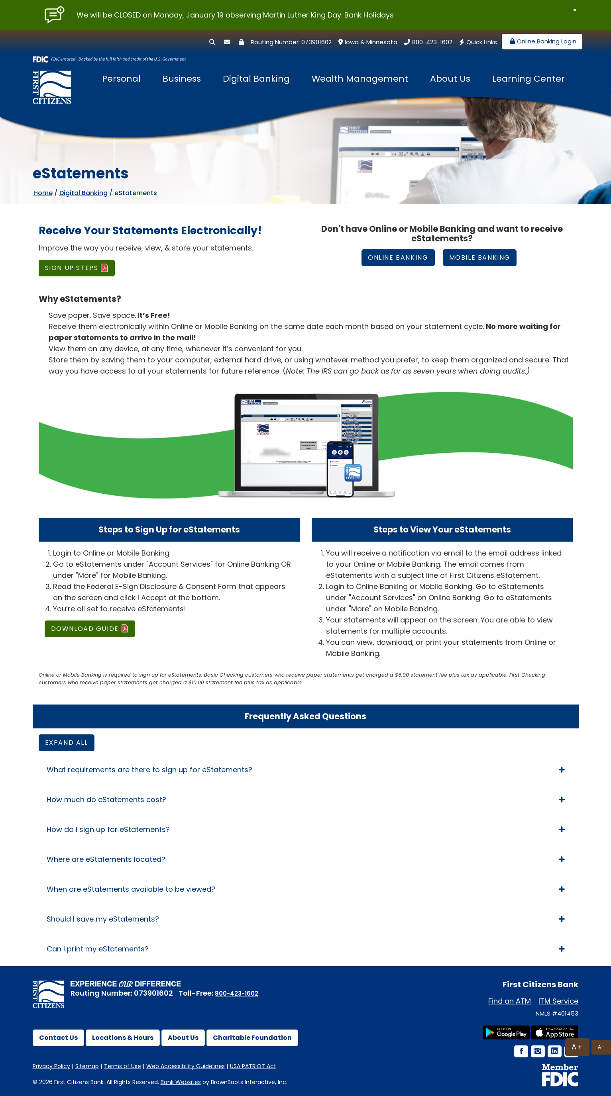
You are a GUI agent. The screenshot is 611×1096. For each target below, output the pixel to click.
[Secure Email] (227, 42)
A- (601, 1046)
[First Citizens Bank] (55, 80)
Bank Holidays (369, 15)
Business (182, 78)
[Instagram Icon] (537, 1052)
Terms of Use (122, 1066)
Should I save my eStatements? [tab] (306, 919)
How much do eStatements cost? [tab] (306, 799)
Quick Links (477, 42)
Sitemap (87, 1066)
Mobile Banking (479, 257)
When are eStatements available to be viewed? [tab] (306, 889)
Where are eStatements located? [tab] (306, 859)
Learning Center (528, 78)
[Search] (212, 42)
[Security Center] (241, 42)
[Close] (575, 10)
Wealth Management (360, 78)
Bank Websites (181, 1082)
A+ (577, 1047)
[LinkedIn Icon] (554, 1052)
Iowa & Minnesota (366, 42)
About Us (450, 78)
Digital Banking (256, 78)
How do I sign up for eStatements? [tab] (306, 829)
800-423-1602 (427, 42)
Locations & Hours (122, 1037)
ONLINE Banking (398, 257)
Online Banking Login (542, 41)
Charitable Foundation (252, 1037)
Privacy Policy (51, 1066)
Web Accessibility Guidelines (185, 1066)
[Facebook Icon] (520, 1052)
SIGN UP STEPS (71, 267)
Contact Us (58, 1037)
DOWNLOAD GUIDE (85, 628)
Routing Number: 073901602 (291, 42)
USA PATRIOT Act (253, 1066)
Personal (121, 78)
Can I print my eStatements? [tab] (306, 949)
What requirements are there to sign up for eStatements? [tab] (306, 770)
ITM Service (558, 1001)
